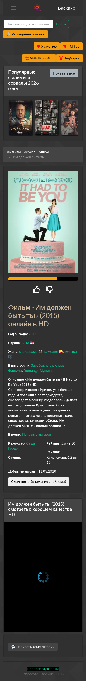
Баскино (66, 8)
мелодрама (28, 351)
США (25, 343)
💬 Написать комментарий (33, 647)
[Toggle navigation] (13, 8)
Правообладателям (43, 669)
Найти (61, 24)
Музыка (46, 371)
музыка (70, 351)
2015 (32, 334)
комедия (51, 351)
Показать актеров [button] (36, 434)
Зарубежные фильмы (48, 365)
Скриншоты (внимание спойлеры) (38, 481)
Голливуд (31, 371)
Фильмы (15, 371)
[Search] (28, 24)
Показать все (64, 73)
